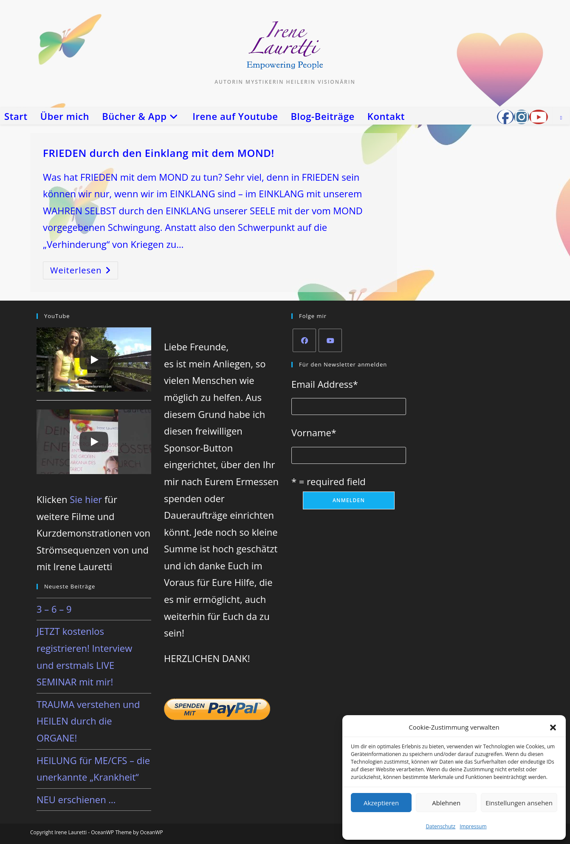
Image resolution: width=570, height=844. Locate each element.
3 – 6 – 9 (54, 608)
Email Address (324, 384)
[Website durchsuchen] (561, 117)
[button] (553, 727)
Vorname (313, 432)
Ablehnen (446, 803)
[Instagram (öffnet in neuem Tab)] (521, 117)
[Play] (93, 360)
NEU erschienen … (76, 799)
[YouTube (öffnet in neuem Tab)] (538, 117)
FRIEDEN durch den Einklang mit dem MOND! (158, 153)
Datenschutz (440, 826)
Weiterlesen (84, 271)
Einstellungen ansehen (519, 803)
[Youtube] (330, 340)
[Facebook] (304, 340)
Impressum (473, 826)
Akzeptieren (381, 803)
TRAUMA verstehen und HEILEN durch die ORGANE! (88, 721)
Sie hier (86, 499)
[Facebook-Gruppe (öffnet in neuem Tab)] (505, 117)
